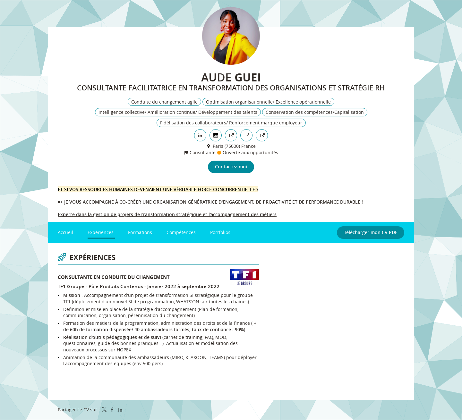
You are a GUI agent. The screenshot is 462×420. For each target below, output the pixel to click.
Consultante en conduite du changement (114, 277)
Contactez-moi (231, 167)
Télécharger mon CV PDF (370, 233)
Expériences (93, 258)
